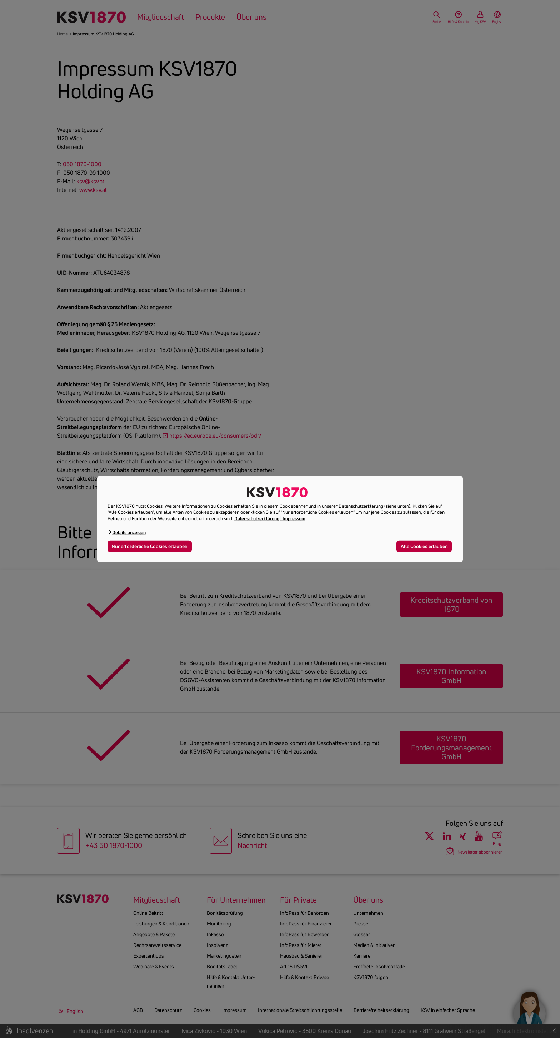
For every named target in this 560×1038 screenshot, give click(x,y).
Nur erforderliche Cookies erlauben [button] (149, 546)
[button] (127, 532)
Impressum (293, 518)
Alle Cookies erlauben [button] (424, 546)
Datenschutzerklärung (256, 518)
